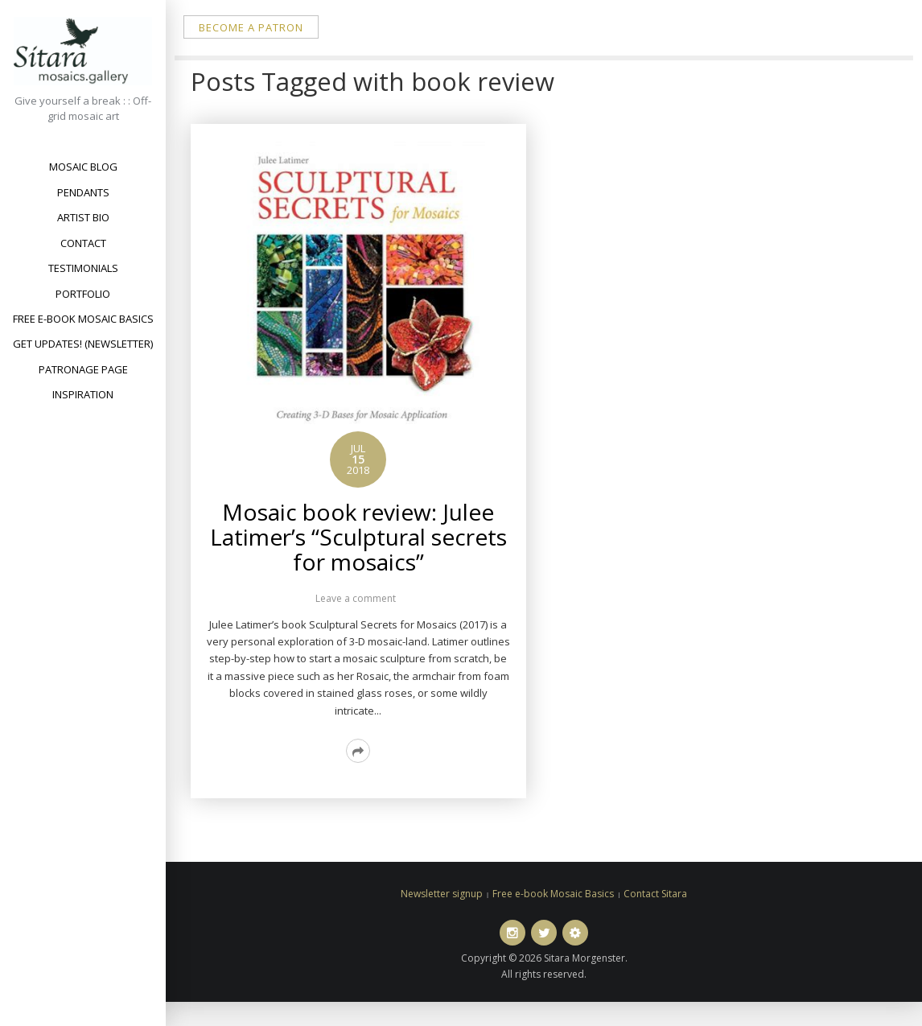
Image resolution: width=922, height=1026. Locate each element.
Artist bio (83, 217)
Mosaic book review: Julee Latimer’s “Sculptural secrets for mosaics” (358, 537)
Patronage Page (83, 369)
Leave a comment (355, 598)
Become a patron (251, 27)
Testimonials (83, 268)
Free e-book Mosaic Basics (83, 318)
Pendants (83, 192)
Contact (83, 243)
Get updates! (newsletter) (83, 343)
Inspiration (82, 394)
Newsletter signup (442, 893)
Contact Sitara (655, 893)
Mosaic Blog (83, 166)
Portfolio (83, 293)
